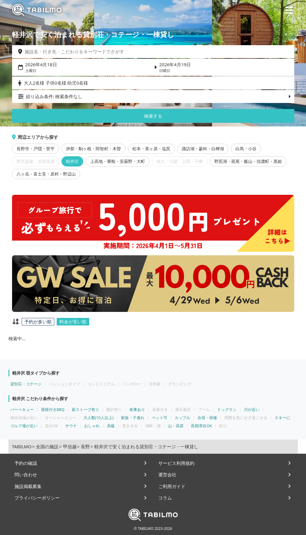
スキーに (282, 417)
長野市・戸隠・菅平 (36, 148)
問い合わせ (25, 474)
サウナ (71, 425)
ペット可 (159, 417)
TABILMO (22, 446)
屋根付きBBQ (53, 409)
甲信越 (70, 446)
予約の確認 (25, 463)
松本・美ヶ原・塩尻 (151, 148)
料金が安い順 (73, 322)
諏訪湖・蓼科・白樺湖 (203, 148)
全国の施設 (47, 446)
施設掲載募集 (28, 486)
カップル (182, 417)
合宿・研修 (207, 417)
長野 (85, 446)
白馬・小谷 (246, 148)
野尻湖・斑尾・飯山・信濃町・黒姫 (248, 161)
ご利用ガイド (171, 486)
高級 (111, 425)
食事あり (137, 409)
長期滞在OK (201, 425)
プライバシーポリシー (37, 498)
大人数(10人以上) (99, 417)
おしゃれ (92, 425)
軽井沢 (72, 161)
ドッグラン (227, 409)
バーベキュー (22, 409)
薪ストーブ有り (85, 409)
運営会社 (167, 474)
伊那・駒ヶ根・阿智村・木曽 (93, 148)
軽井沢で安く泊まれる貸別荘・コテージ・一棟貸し (146, 446)
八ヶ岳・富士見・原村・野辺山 (46, 174)
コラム (165, 498)
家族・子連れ (132, 417)
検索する (153, 116)
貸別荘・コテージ (26, 384)
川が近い (252, 409)
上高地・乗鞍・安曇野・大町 (117, 161)
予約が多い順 (38, 322)
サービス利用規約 (176, 463)
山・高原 (176, 425)
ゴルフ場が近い (24, 425)
